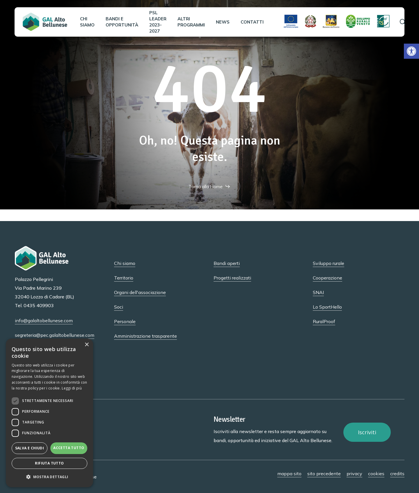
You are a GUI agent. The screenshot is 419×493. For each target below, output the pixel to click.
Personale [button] (125, 321)
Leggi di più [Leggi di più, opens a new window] (72, 388)
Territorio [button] (123, 278)
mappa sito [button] (289, 473)
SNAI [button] (318, 292)
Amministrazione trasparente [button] (145, 336)
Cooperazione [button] (327, 278)
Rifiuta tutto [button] (49, 463)
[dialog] (49, 413)
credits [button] (397, 473)
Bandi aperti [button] (227, 263)
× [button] (86, 345)
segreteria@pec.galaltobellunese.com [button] (54, 335)
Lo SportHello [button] (327, 307)
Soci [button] (118, 307)
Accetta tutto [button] (68, 447)
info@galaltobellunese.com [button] (44, 320)
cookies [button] (376, 473)
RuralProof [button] (324, 321)
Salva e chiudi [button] (29, 448)
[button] (411, 51)
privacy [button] (354, 473)
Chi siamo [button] (124, 263)
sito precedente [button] (324, 473)
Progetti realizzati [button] (232, 278)
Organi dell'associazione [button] (140, 292)
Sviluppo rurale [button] (328, 263)
